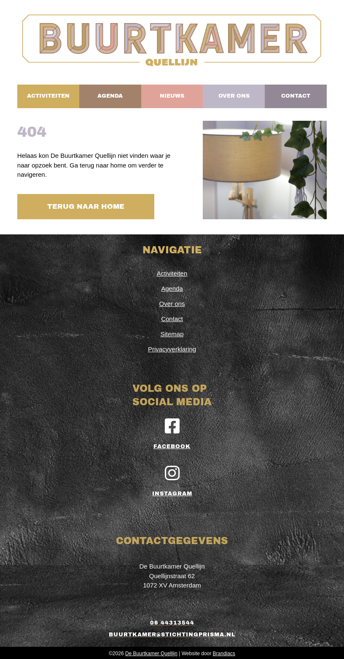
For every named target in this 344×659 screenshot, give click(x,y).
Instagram (172, 492)
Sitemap (171, 331)
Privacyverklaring (172, 347)
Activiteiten (172, 271)
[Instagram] (172, 471)
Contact (172, 316)
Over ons (172, 301)
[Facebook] (172, 424)
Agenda (172, 286)
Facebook (172, 445)
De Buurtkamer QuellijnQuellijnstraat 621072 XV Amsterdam (171, 574)
